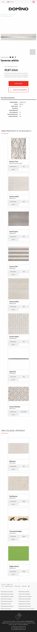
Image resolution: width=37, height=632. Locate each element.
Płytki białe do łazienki (24, 591)
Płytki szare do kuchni (6, 608)
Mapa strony (24, 586)
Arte (11, 584)
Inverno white (13, 14)
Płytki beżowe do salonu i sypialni (26, 608)
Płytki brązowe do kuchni (24, 603)
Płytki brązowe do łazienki (7, 594)
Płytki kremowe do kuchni (25, 606)
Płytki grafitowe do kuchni (7, 606)
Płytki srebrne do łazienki (24, 599)
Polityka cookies (17, 586)
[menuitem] (4, 2)
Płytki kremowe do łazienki (25, 596)
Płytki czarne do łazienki (24, 594)
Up (18, 580)
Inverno (8, 14)
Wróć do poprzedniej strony (7, 16)
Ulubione (11, 1)
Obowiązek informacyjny (9, 586)
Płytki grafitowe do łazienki (7, 596)
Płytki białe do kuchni (6, 603)
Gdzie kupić (18, 83)
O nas (3, 586)
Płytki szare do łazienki (6, 599)
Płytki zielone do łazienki (6, 601)
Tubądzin (8, 584)
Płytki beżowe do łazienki (7, 591)
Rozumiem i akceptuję (18, 628)
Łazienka (4, 14)
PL (2, 1)
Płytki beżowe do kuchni (24, 601)
